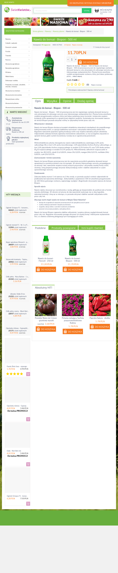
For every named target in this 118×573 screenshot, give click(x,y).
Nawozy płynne (58, 31)
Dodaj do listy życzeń (101, 47)
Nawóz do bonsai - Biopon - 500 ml (73, 259)
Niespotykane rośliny (12, 99)
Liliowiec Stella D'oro (17, 294)
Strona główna (38, 31)
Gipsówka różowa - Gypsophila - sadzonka (17, 328)
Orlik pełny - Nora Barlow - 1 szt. (17, 277)
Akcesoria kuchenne (12, 103)
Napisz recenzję (77, 45)
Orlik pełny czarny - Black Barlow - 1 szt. (17, 311)
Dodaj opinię (85, 101)
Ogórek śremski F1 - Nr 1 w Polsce (17, 225)
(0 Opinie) (67, 45)
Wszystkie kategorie (15, 31)
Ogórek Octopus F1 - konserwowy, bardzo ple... (23, 496)
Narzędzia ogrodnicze (12, 68)
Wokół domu (9, 76)
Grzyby (7, 51)
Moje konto (9, 2)
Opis (38, 101)
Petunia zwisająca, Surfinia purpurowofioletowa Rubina (73, 320)
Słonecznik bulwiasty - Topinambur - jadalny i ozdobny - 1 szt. (17, 259)
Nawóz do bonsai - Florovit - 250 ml (46, 259)
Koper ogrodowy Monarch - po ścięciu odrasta (17, 242)
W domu (8, 72)
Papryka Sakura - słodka (100, 318)
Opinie (67, 101)
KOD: (54, 45)
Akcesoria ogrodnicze (12, 64)
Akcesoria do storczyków (13, 95)
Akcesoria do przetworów (13, 107)
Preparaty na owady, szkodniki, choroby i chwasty (15, 86)
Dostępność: (37, 45)
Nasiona (8, 39)
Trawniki (8, 56)
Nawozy (48, 31)
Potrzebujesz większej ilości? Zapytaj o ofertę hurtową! (86, 90)
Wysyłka (52, 101)
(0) (88, 84)
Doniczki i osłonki (11, 47)
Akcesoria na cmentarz (12, 91)
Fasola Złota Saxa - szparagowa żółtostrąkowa (23, 366)
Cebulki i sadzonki (11, 43)
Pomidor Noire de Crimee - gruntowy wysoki (46, 319)
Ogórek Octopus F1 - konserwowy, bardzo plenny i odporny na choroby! (17, 208)
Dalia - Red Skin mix (14, 451)
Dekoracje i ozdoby (11, 80)
